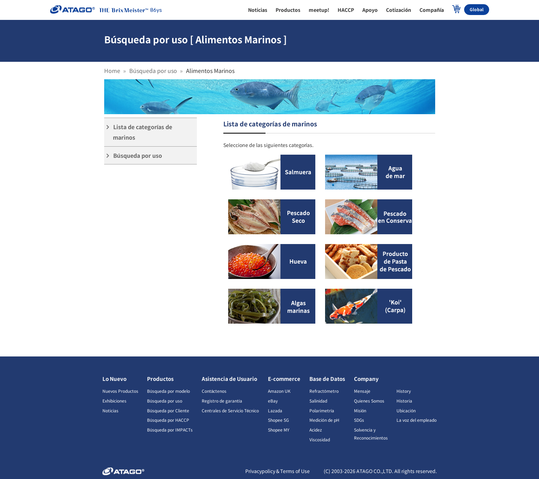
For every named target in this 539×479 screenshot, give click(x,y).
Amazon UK (279, 391)
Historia (404, 401)
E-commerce (284, 378)
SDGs (359, 420)
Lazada (275, 410)
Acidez (315, 430)
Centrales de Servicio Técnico (230, 410)
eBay (273, 401)
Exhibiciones (114, 401)
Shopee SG (278, 420)
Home (112, 70)
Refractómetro (324, 391)
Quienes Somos (369, 401)
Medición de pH (324, 420)
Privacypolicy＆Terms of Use (277, 470)
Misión (360, 410)
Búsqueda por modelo (168, 391)
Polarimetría (321, 410)
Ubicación (406, 410)
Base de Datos (327, 378)
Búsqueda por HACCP (168, 420)
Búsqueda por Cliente (168, 410)
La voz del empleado (416, 420)
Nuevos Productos (120, 391)
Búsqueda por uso (153, 70)
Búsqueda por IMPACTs (170, 430)
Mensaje (362, 391)
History (403, 391)
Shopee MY (278, 430)
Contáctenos (214, 391)
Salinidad (318, 401)
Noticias (110, 410)
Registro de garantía (222, 401)
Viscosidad (319, 439)
